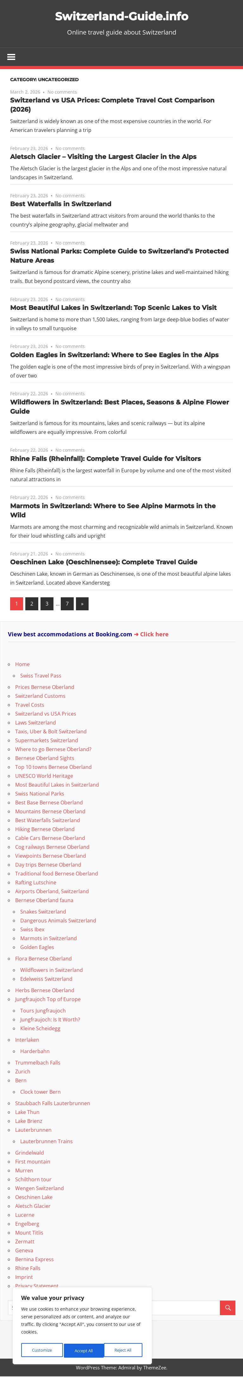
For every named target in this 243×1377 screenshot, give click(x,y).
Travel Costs (29, 705)
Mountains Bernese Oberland (50, 812)
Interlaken (27, 1040)
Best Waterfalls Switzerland (47, 820)
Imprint (24, 1277)
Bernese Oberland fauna (44, 900)
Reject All (83, 1350)
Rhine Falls (27, 1268)
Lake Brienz (28, 1121)
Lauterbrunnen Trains (46, 1141)
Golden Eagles (37, 947)
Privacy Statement (37, 1286)
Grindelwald (29, 1153)
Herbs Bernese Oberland (44, 990)
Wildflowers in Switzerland (51, 970)
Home (22, 664)
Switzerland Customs (40, 696)
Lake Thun (27, 1112)
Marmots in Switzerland (48, 938)
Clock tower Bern (40, 1092)
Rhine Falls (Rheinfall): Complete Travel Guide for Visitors (105, 459)
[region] (82, 1327)
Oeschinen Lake (34, 1197)
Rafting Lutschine (35, 883)
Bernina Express (34, 1259)
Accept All (123, 1350)
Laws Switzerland (35, 723)
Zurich (22, 1072)
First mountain (32, 1162)
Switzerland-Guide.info (121, 15)
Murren (24, 1171)
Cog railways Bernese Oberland (52, 847)
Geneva (24, 1251)
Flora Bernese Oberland (43, 959)
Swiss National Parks (39, 794)
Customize (41, 1350)
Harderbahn (35, 1051)
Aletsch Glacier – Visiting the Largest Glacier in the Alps (103, 157)
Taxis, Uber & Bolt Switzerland (51, 732)
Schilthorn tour (33, 1180)
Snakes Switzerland (43, 912)
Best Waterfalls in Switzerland (60, 204)
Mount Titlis (29, 1233)
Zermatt (24, 1242)
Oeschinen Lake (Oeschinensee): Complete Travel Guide (103, 563)
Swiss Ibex (32, 930)
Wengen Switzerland (39, 1188)
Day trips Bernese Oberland (48, 865)
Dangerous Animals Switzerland (58, 921)
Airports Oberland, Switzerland (52, 891)
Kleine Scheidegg (40, 1029)
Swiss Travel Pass (40, 676)
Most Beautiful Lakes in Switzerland (57, 785)
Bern (21, 1081)
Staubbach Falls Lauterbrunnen (52, 1103)
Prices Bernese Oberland (44, 687)
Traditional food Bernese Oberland (56, 874)
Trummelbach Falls (37, 1063)
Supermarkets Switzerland (46, 741)
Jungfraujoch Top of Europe (48, 999)
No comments (62, 92)
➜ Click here (151, 634)
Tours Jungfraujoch (43, 1011)
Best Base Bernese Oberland (49, 803)
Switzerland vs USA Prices (45, 714)
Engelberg (27, 1224)
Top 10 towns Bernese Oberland (53, 767)
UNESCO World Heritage (44, 776)
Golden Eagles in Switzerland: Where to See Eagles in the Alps (114, 355)
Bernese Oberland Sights (44, 758)
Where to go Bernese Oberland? (53, 749)
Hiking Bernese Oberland (45, 829)
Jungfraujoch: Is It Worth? (50, 1020)
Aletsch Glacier (33, 1206)
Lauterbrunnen (33, 1130)
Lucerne (24, 1215)
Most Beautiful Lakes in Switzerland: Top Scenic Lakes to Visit (113, 308)
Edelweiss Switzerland (46, 979)
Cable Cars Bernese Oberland (50, 838)
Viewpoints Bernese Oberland (50, 856)
